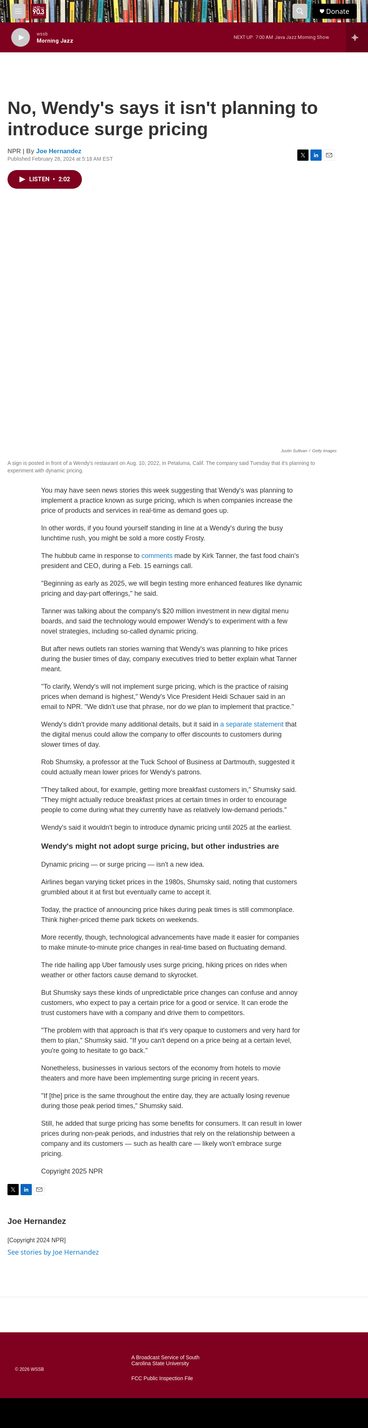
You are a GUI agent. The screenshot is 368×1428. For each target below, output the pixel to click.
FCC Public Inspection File (162, 1378)
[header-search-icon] (299, 11)
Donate (337, 11)
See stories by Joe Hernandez (53, 1251)
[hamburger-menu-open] (18, 11)
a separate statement (251, 724)
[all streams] (357, 37)
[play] (21, 37)
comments (156, 555)
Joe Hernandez (59, 151)
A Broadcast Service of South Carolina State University (165, 1360)
